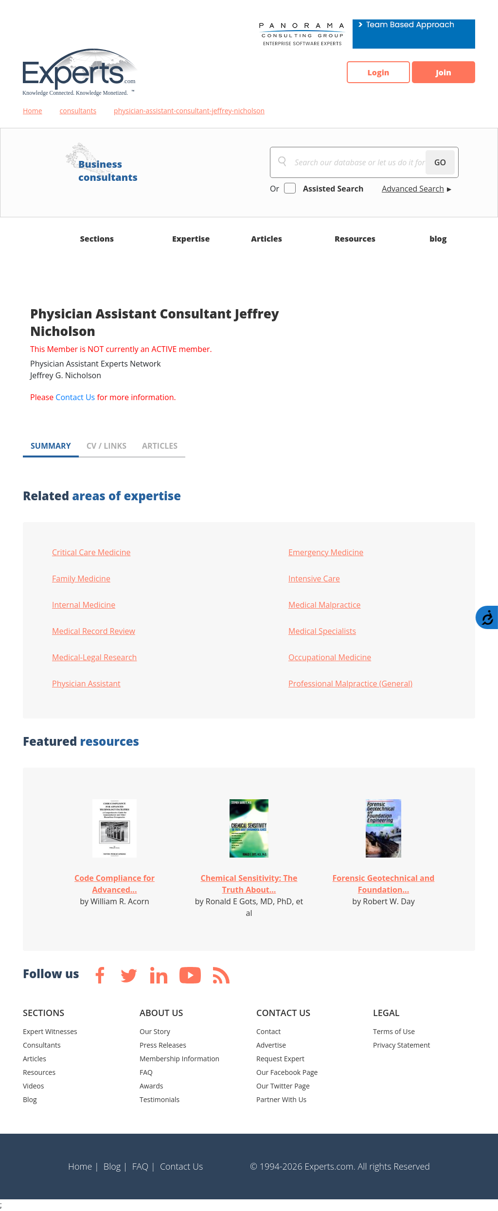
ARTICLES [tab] (160, 445)
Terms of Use (394, 1031)
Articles (266, 238)
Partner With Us (281, 1099)
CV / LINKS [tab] (106, 445)
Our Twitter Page (283, 1085)
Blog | (116, 1166)
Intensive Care (314, 578)
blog (437, 238)
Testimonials (159, 1099)
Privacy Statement (401, 1045)
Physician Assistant (86, 683)
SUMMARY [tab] (51, 445)
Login (378, 72)
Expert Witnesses (50, 1031)
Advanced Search (413, 188)
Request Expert (280, 1058)
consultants (78, 110)
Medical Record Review (93, 631)
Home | (83, 1166)
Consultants (42, 1045)
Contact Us (75, 397)
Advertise (271, 1045)
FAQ (146, 1072)
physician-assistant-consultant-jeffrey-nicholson (189, 110)
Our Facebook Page (287, 1072)
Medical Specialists (322, 631)
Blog (30, 1099)
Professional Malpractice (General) (350, 683)
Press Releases (163, 1045)
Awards (151, 1085)
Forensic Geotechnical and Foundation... (384, 884)
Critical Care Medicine (91, 552)
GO (440, 162)
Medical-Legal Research (94, 657)
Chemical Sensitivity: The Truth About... (248, 884)
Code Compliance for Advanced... (114, 884)
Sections (97, 238)
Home (32, 110)
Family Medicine (81, 578)
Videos (33, 1085)
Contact (268, 1031)
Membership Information (179, 1058)
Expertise (191, 238)
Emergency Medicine (325, 552)
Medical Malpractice (324, 604)
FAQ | (144, 1166)
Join (443, 72)
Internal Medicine (83, 604)
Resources (355, 238)
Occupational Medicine (329, 657)
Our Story (155, 1031)
